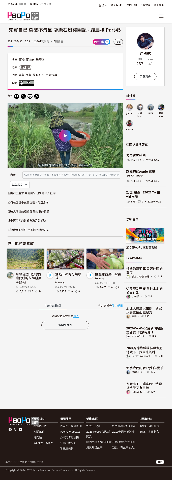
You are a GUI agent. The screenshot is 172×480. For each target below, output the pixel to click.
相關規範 (39, 431)
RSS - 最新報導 (149, 426)
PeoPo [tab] (53, 313)
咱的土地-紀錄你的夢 (99, 441)
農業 (21, 75)
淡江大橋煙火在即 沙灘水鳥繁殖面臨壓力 (144, 310)
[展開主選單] (161, 16)
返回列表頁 (65, 332)
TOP (160, 462)
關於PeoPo (40, 426)
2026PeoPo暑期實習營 (141, 247)
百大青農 (51, 75)
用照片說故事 (94, 447)
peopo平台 (138, 336)
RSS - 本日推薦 (149, 431)
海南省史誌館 (136, 155)
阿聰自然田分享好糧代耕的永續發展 (29, 283)
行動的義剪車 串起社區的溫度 (144, 270)
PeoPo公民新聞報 (71, 426)
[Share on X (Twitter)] (23, 96)
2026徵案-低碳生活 (124, 426)
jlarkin (129, 113)
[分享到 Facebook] (16, 96)
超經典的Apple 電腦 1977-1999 (140, 174)
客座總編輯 (67, 448)
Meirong (60, 289)
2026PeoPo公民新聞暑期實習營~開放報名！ (144, 330)
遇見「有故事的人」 (124, 447)
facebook (10, 429)
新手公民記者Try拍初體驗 (145, 367)
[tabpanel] (65, 323)
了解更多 (145, 76)
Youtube (21, 429)
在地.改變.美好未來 (124, 441)
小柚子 (135, 296)
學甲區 (40, 59)
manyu (129, 129)
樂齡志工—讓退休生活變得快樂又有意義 (144, 385)
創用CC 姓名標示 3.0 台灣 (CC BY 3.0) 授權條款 (27, 83)
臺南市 (30, 59)
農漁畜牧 (25, 67)
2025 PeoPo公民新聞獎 (98, 434)
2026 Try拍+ (94, 426)
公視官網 (145, 5)
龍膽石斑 (38, 75)
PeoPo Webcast (141, 356)
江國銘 (145, 53)
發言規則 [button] (117, 313)
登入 (104, 5)
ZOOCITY (137, 371)
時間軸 (38, 437)
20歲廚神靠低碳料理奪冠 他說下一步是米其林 (144, 350)
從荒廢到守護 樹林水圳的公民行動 (144, 290)
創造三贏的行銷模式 (68, 283)
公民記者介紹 (68, 442)
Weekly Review (43, 442)
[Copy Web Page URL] (36, 96)
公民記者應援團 (69, 437)
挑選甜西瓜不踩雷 (108, 281)
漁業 (29, 75)
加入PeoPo (116, 5)
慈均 (150, 113)
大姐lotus (140, 115)
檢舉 (118, 42)
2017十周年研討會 (123, 431)
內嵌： (14, 173)
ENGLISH (132, 5)
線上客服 (159, 5)
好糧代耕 (21, 289)
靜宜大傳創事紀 (141, 276)
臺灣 (22, 59)
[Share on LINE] (30, 96)
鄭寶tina (161, 115)
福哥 (134, 316)
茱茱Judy (137, 391)
